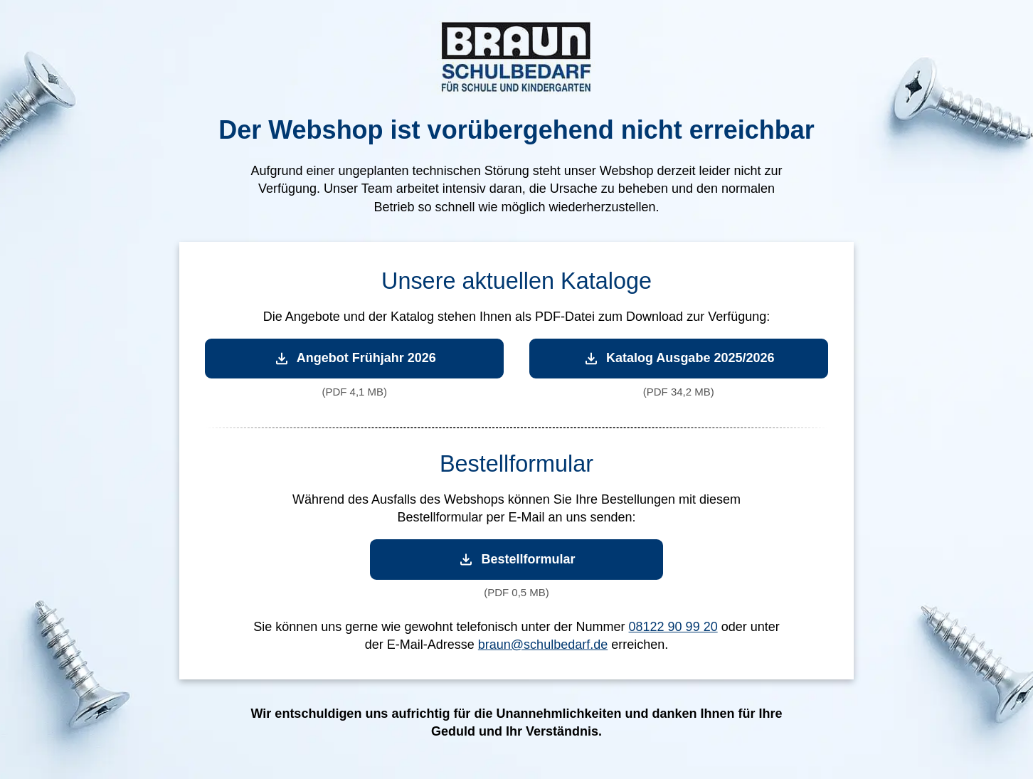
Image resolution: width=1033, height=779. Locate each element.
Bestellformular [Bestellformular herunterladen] (516, 559)
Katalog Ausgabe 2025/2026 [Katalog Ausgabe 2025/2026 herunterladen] (678, 358)
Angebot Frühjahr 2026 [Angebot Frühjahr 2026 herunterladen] (354, 358)
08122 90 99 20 (673, 627)
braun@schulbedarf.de (543, 644)
